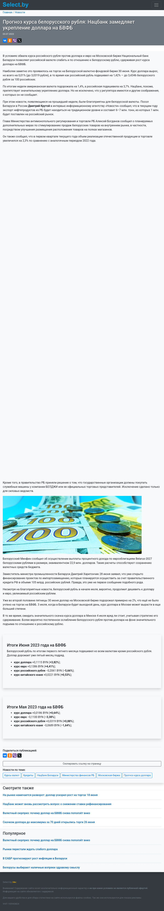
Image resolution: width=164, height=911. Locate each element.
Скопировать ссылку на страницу (82, 763)
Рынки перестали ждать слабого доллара (30, 849)
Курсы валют (11, 775)
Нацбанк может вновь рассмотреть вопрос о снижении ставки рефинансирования (57, 804)
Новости (20, 12)
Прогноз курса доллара (137, 775)
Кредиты (28, 775)
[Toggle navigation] (156, 5)
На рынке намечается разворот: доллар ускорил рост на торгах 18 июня (50, 795)
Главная (7, 12)
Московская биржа (109, 775)
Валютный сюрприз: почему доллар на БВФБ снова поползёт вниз (46, 813)
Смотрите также (18, 788)
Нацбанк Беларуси (47, 775)
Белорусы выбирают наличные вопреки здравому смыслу (41, 867)
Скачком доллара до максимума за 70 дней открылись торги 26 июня (49, 822)
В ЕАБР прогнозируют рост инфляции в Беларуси (35, 858)
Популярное (14, 833)
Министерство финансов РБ (78, 775)
